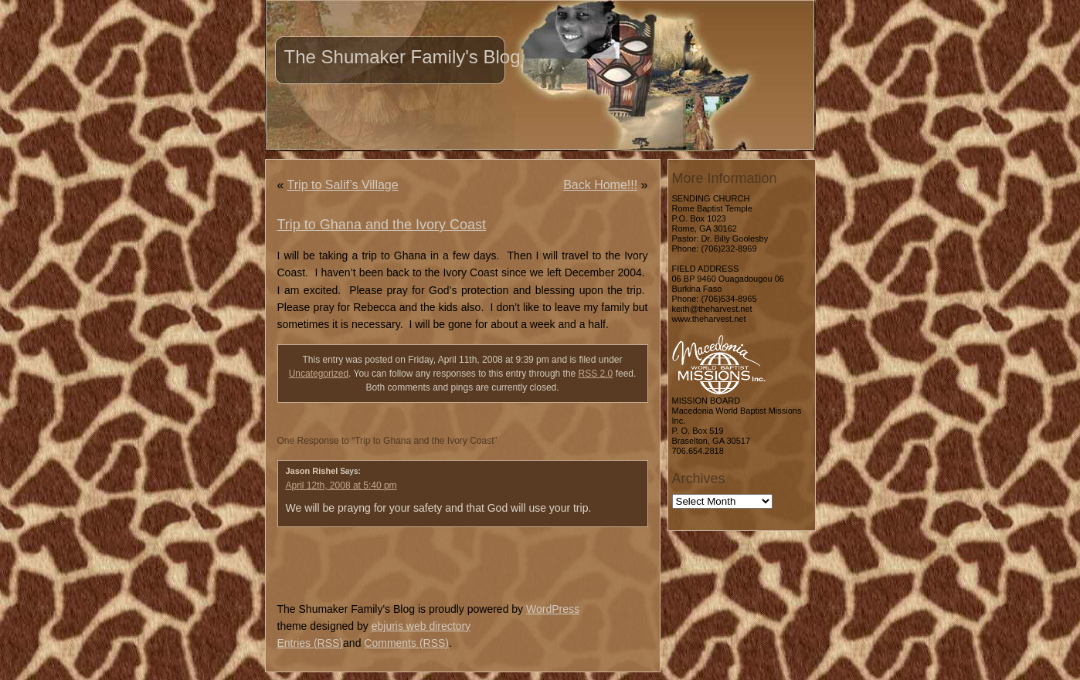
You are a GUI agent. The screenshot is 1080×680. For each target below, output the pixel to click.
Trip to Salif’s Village (343, 184)
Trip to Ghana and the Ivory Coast (381, 224)
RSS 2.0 (596, 373)
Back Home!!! (600, 184)
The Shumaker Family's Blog (402, 56)
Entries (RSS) (310, 643)
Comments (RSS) (406, 643)
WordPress (552, 609)
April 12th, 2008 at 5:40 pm (341, 485)
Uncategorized (318, 373)
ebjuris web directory (421, 626)
